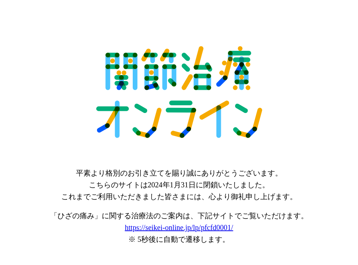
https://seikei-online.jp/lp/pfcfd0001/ (179, 227)
